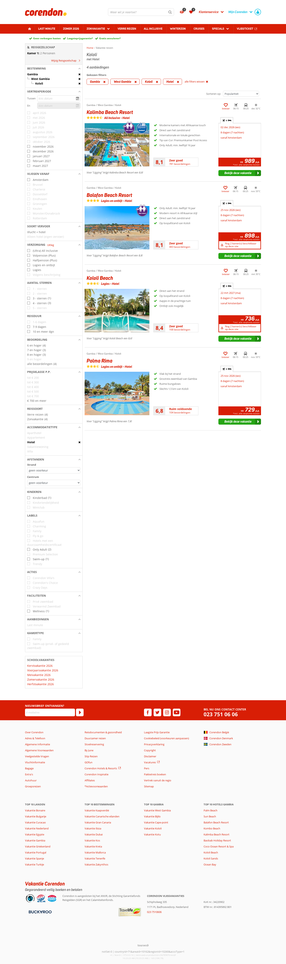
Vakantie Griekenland (37, 846)
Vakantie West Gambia (157, 810)
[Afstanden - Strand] (53, 470)
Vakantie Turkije (34, 864)
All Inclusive (153, 28)
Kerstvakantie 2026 (40, 666)
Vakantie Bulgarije (35, 816)
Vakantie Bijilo (152, 816)
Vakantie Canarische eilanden (102, 816)
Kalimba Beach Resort (216, 834)
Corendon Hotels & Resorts (101, 768)
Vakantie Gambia (35, 840)
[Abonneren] (80, 712)
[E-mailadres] (50, 712)
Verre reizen (127, 28)
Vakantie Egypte (34, 834)
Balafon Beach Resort (216, 822)
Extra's (29, 774)
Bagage (29, 768)
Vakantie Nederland (37, 828)
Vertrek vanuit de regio (157, 780)
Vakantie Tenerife (95, 858)
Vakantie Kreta (93, 846)
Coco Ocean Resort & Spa (219, 846)
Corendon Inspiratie (96, 774)
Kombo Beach (212, 828)
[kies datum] (58, 98)
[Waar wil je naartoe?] (141, 12)
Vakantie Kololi (153, 828)
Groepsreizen (33, 786)
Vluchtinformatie (35, 762)
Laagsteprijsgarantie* (80, 38)
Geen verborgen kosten (47, 38)
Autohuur (31, 780)
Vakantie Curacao (35, 822)
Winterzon (178, 28)
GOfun (88, 762)
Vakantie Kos (92, 840)
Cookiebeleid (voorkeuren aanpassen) (166, 738)
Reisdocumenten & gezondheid (103, 732)
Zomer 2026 (71, 28)
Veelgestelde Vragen (37, 756)
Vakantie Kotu (152, 834)
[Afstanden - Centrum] (53, 483)
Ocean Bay (210, 864)
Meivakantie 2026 (39, 675)
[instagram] (167, 712)
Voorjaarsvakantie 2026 (42, 670)
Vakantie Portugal (35, 852)
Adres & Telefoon (35, 738)
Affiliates (90, 780)
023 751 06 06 (221, 714)
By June (89, 750)
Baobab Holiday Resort (217, 840)
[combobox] (141, 12)
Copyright (150, 750)
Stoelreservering (94, 744)
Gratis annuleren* (110, 38)
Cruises (199, 28)
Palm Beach (210, 810)
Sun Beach (210, 816)
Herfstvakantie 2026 (40, 684)
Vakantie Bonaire (35, 810)
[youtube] (176, 712)
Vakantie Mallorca (95, 852)
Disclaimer (150, 756)
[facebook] (148, 712)
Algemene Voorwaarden (39, 750)
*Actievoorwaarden (96, 786)
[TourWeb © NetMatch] (143, 945)
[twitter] (157, 712)
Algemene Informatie (37, 744)
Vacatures (150, 762)
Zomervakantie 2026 (40, 679)
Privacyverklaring (154, 744)
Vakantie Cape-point (156, 822)
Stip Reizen (91, 756)
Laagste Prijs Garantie (157, 732)
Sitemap (149, 786)
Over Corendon (34, 732)
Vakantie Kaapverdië (97, 810)
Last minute (46, 28)
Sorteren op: (213, 94)
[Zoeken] (170, 12)
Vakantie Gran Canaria (98, 822)
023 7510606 (154, 912)
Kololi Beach (211, 852)
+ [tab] (226, 120)
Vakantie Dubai (94, 834)
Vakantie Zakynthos (96, 864)
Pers (146, 768)
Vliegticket (245, 28)
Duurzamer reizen (95, 738)
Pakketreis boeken (155, 774)
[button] (53, 68)
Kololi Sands (211, 858)
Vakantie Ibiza (93, 828)
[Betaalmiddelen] (39, 912)
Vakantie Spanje (34, 858)
